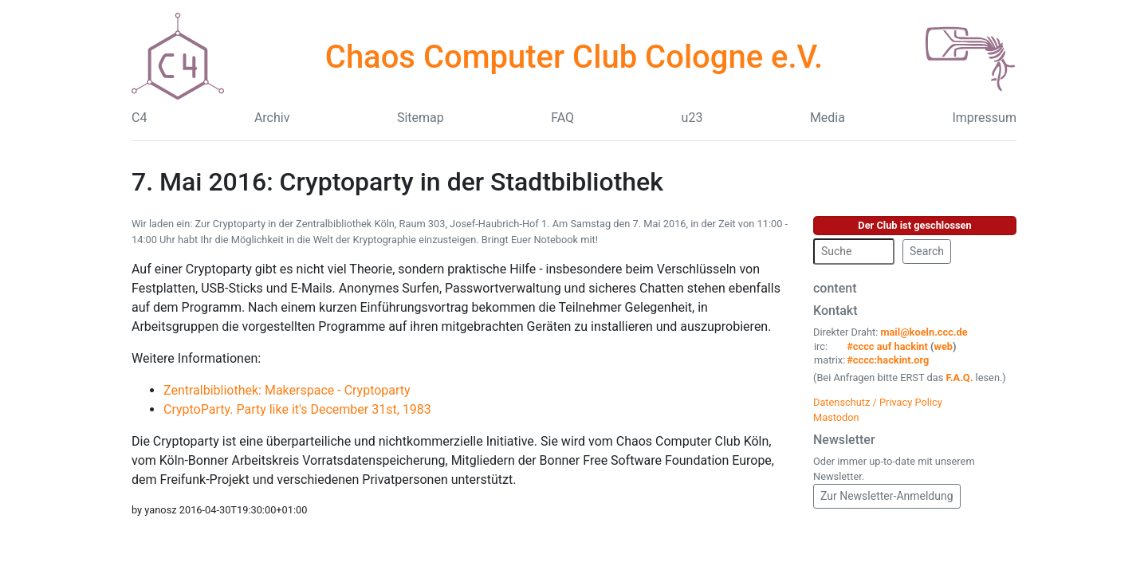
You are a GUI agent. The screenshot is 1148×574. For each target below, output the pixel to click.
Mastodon (836, 417)
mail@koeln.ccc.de (923, 332)
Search (927, 251)
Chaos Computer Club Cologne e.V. (574, 57)
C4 (139, 117)
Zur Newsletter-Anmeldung (886, 495)
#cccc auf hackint (887, 346)
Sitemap (420, 117)
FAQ (562, 117)
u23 (692, 117)
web (943, 346)
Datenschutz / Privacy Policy (877, 402)
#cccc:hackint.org (888, 360)
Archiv (272, 117)
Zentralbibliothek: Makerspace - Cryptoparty (287, 390)
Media (827, 117)
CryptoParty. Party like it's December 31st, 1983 (297, 409)
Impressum (984, 117)
